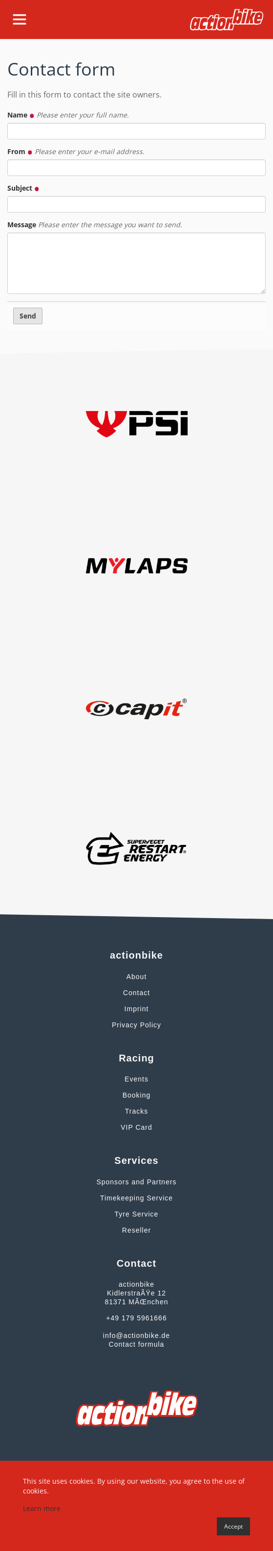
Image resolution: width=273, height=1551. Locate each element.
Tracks (136, 1111)
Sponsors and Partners (136, 1182)
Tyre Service (137, 1214)
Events (136, 1079)
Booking (137, 1095)
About (136, 977)
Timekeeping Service (136, 1198)
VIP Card (136, 1127)
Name (68, 114)
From (76, 151)
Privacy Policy (136, 1025)
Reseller (136, 1230)
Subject (23, 188)
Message (94, 224)
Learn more (42, 1508)
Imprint (137, 1009)
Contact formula (137, 1344)
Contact (136, 993)
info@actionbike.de (136, 1335)
